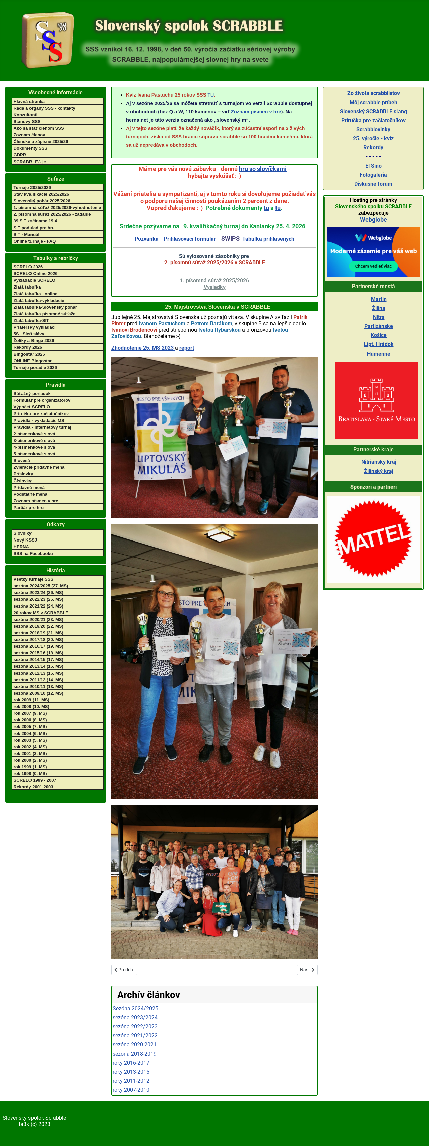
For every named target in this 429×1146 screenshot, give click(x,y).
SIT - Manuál (27, 234)
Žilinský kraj (378, 471)
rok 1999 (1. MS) (30, 766)
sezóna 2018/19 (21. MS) (38, 632)
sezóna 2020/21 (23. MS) (38, 619)
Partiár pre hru (29, 507)
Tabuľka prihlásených (268, 239)
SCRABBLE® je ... (32, 161)
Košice (379, 335)
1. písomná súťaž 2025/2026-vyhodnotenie (57, 207)
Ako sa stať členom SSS (39, 128)
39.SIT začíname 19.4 (35, 221)
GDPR (20, 154)
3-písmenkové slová (34, 440)
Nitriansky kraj (378, 462)
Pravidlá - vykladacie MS (39, 420)
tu (266, 207)
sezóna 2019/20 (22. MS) (38, 626)
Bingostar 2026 (29, 354)
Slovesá (22, 460)
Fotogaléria (373, 175)
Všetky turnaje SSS (34, 579)
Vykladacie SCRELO (35, 280)
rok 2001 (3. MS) (30, 753)
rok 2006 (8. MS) (30, 719)
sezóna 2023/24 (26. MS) (38, 592)
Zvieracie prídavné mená (39, 467)
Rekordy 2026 (28, 347)
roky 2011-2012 (131, 1081)
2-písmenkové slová (34, 433)
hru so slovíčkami (263, 168)
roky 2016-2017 (131, 1063)
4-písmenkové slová (34, 447)
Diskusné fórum (373, 184)
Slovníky (23, 533)
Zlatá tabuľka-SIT (31, 320)
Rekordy (373, 147)
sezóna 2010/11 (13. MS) (38, 686)
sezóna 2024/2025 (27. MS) (41, 585)
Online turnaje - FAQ (35, 241)
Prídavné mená (29, 487)
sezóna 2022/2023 (135, 1026)
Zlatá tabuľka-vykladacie (39, 300)
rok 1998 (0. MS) (30, 773)
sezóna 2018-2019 (135, 1053)
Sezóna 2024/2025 (135, 1008)
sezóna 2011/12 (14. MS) (38, 679)
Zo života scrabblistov (373, 93)
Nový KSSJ (25, 540)
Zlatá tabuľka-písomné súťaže (45, 313)
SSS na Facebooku (33, 553)
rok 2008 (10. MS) (31, 706)
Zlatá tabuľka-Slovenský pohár (45, 307)
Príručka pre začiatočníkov (41, 413)
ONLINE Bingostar (33, 360)
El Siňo (373, 166)
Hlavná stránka (29, 101)
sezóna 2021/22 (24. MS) (38, 606)
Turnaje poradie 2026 (35, 367)
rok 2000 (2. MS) (30, 760)
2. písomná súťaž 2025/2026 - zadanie (52, 214)
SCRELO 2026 (28, 266)
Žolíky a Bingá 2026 (34, 340)
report (186, 348)
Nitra (379, 317)
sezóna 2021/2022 (135, 1035)
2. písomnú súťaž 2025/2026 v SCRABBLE (214, 262)
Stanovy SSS (27, 121)
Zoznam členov (29, 134)
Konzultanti (26, 114)
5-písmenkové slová (34, 453)
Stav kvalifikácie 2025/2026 (41, 194)
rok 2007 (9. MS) (30, 713)
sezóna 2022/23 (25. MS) (38, 599)
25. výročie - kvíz (373, 138)
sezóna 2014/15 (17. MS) (38, 659)
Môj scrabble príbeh (373, 102)
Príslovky (23, 473)
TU (211, 95)
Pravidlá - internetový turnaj (42, 427)
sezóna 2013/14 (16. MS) (38, 666)
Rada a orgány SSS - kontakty (44, 108)
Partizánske (378, 326)
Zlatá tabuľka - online (36, 293)
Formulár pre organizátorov (42, 400)
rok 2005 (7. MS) (30, 726)
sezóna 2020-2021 (135, 1044)
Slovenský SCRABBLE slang (373, 111)
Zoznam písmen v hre (36, 500)
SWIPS (230, 238)
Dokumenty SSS (30, 148)
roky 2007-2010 (131, 1090)
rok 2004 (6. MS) (30, 733)
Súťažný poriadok (32, 393)
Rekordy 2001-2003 (33, 786)
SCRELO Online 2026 (36, 273)
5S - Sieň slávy (29, 333)
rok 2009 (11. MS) (31, 699)
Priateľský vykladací (35, 327)
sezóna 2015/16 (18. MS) (38, 652)
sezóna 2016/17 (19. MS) (38, 646)
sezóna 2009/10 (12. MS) (38, 693)
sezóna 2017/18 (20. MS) (38, 639)
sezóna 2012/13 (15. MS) (38, 673)
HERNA (21, 546)
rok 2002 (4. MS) (30, 746)
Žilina (378, 308)
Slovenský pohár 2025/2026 (42, 200)
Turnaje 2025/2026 (32, 187)
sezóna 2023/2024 (135, 1017)
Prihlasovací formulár (190, 239)
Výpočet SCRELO (32, 406)
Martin (379, 299)
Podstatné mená (30, 494)
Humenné (378, 354)
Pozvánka (147, 239)
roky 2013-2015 (131, 1072)
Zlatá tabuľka (27, 287)
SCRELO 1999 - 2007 (35, 780)
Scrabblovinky (373, 129)
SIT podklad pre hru (34, 227)
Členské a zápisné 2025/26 (41, 141)
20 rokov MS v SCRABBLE (41, 612)
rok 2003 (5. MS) (30, 740)
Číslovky (23, 480)
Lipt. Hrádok (379, 344)
